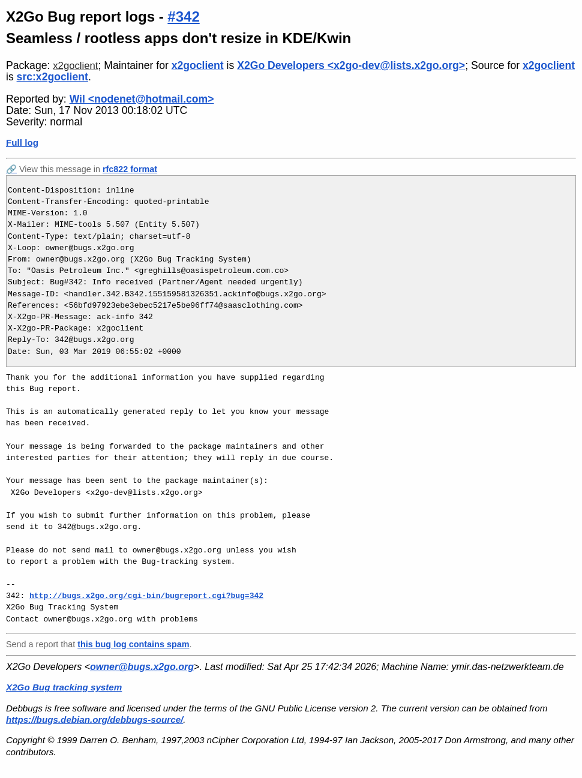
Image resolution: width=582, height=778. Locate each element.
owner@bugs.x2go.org (142, 667)
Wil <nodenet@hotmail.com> (142, 99)
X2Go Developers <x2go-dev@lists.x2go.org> (351, 65)
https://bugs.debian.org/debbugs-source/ (94, 719)
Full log (22, 142)
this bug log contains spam (133, 644)
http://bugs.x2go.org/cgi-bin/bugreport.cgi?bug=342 (146, 595)
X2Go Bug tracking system (64, 687)
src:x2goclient (52, 77)
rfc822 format (130, 169)
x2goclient (75, 65)
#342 (183, 16)
